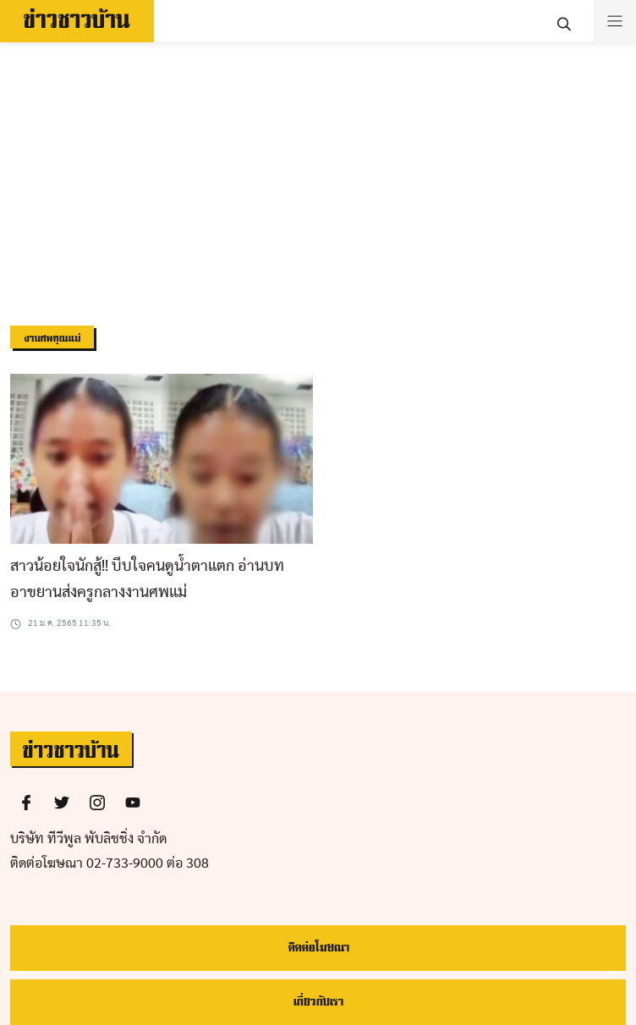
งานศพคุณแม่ (52, 339)
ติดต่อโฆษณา (318, 947)
